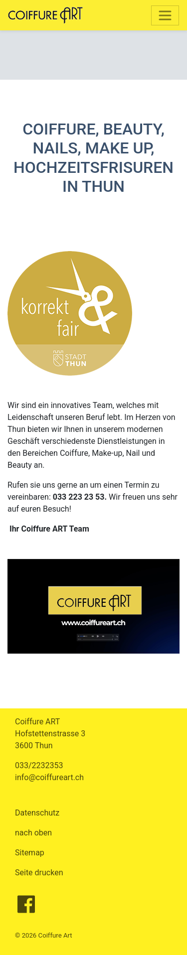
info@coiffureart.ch (49, 777)
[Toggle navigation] (165, 15)
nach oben (33, 832)
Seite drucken (39, 872)
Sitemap (29, 852)
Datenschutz (37, 813)
